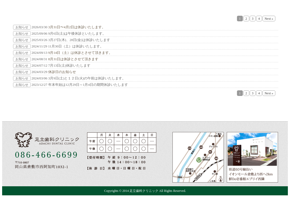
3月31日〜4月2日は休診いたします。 (77, 27)
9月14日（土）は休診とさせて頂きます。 (80, 53)
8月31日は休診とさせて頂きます (73, 59)
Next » (269, 19)
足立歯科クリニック (144, 191)
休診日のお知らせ (62, 72)
